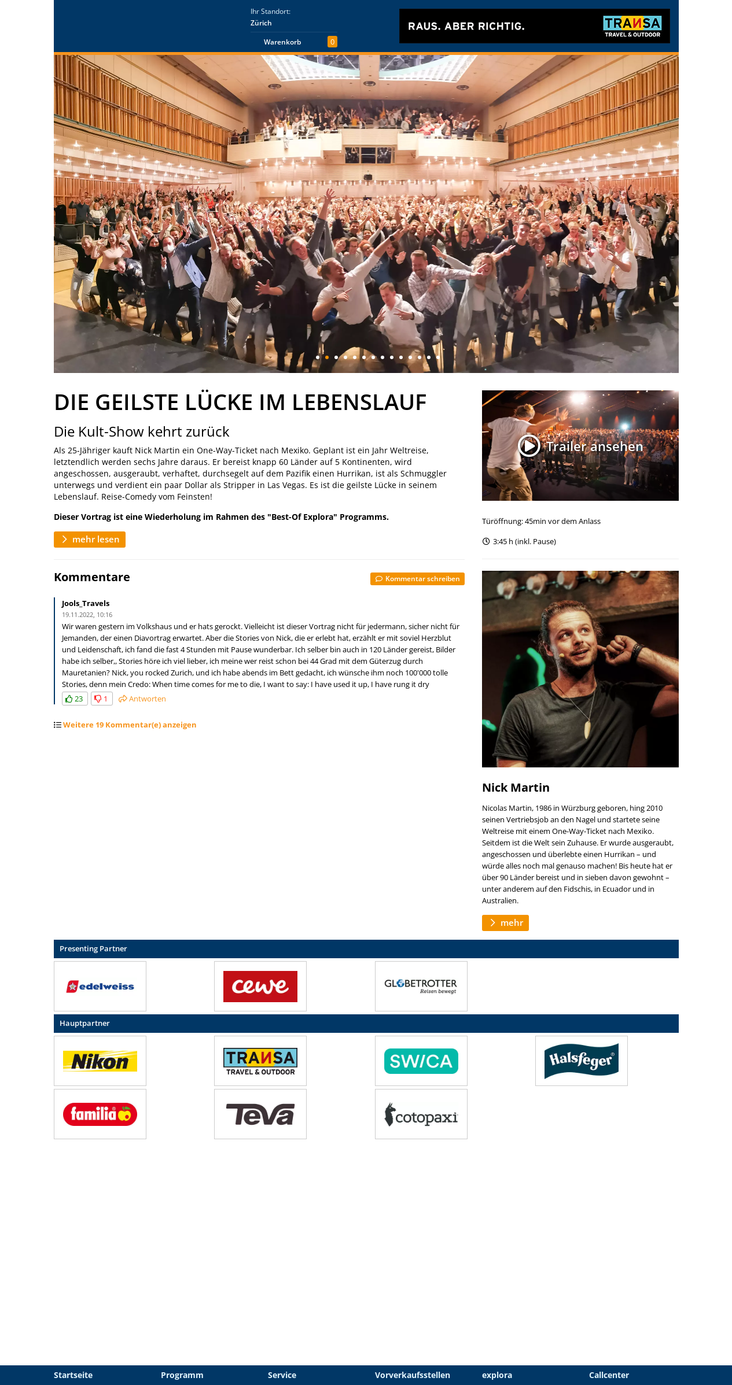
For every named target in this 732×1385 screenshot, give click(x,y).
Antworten (142, 698)
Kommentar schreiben (417, 578)
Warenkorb (282, 42)
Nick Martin (516, 787)
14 (438, 357)
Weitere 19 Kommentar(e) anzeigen (130, 724)
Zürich (261, 23)
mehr (506, 922)
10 (401, 357)
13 (429, 357)
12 (419, 357)
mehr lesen (90, 539)
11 (410, 357)
